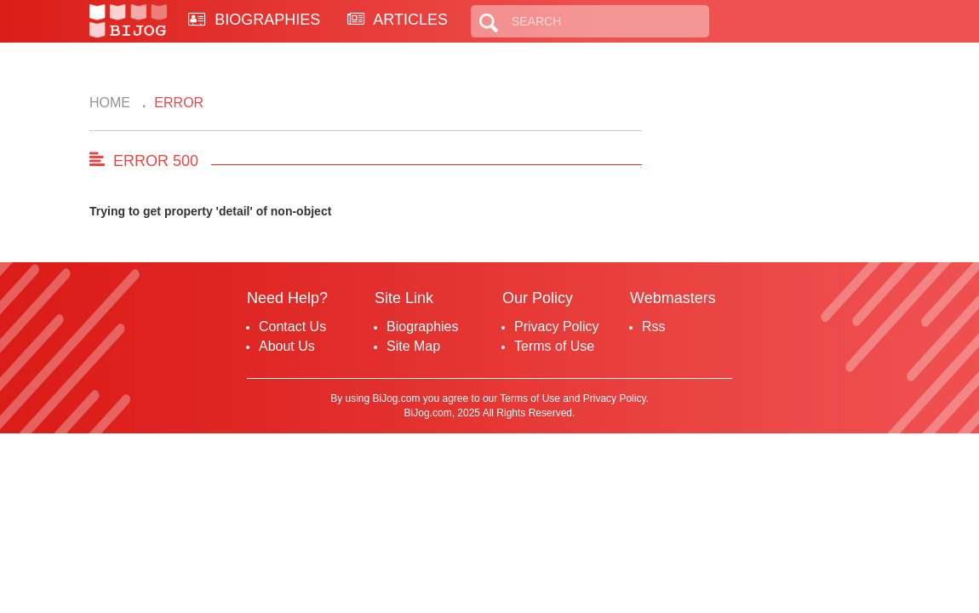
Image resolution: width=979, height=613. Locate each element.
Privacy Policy (556, 326)
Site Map (413, 346)
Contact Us (292, 326)
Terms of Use (554, 346)
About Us (287, 346)
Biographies (422, 326)
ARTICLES (397, 19)
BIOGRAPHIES (254, 19)
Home (109, 102)
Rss (654, 326)
